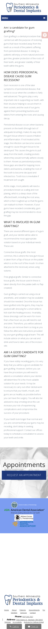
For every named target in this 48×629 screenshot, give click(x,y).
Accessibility (17, 622)
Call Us (14, 626)
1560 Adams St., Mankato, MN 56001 (29, 620)
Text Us (33, 626)
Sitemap (7, 622)
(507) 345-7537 (27, 616)
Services (23, 613)
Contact (33, 613)
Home (6, 610)
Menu (5, 18)
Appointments (34, 610)
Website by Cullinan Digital (34, 622)
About (14, 610)
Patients (23, 610)
